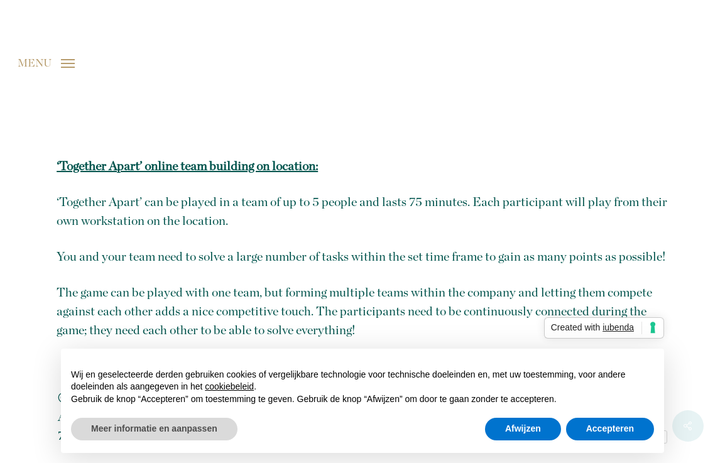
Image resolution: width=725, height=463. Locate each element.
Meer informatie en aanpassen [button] (154, 428)
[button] (46, 63)
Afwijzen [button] (523, 428)
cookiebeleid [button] (229, 386)
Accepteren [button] (610, 428)
